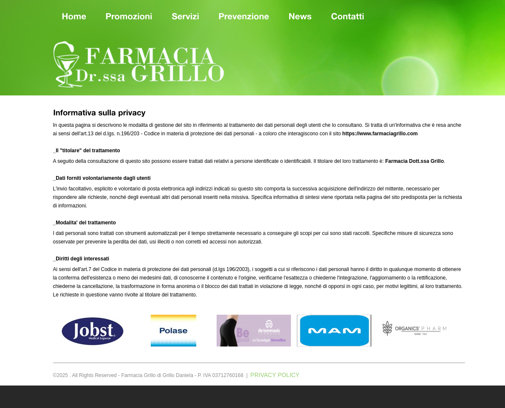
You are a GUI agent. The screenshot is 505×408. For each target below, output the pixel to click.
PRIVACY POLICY (275, 375)
